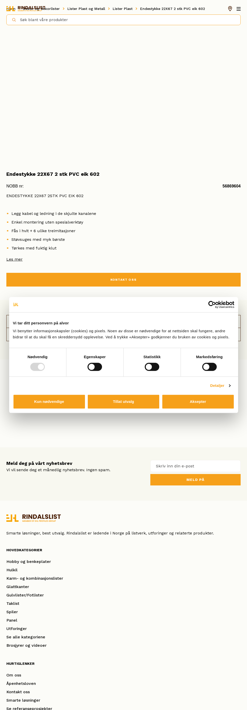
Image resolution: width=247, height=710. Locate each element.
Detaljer (217, 385)
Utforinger (16, 628)
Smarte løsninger (23, 700)
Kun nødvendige (49, 401)
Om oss (13, 675)
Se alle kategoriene (25, 637)
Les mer (14, 259)
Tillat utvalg (123, 401)
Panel (11, 620)
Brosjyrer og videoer (26, 645)
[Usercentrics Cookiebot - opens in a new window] (212, 304)
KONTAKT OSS (123, 279)
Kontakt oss (18, 691)
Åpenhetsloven (21, 683)
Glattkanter (17, 586)
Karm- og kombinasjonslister (34, 578)
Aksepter (198, 401)
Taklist (12, 603)
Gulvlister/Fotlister (25, 595)
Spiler (12, 611)
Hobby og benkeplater (28, 561)
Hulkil (12, 569)
